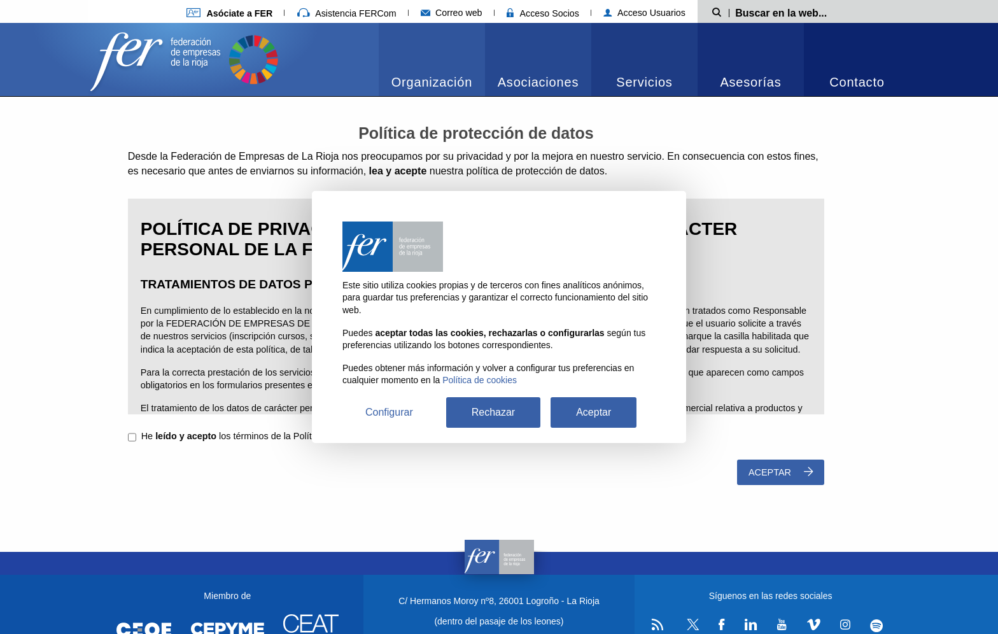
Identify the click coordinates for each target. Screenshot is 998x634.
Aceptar (781, 472)
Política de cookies (479, 380)
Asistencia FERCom (347, 13)
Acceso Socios (543, 13)
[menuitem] (432, 59)
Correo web (451, 13)
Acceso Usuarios (644, 13)
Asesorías (750, 82)
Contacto (856, 82)
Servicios (644, 82)
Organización (431, 82)
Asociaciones (538, 82)
